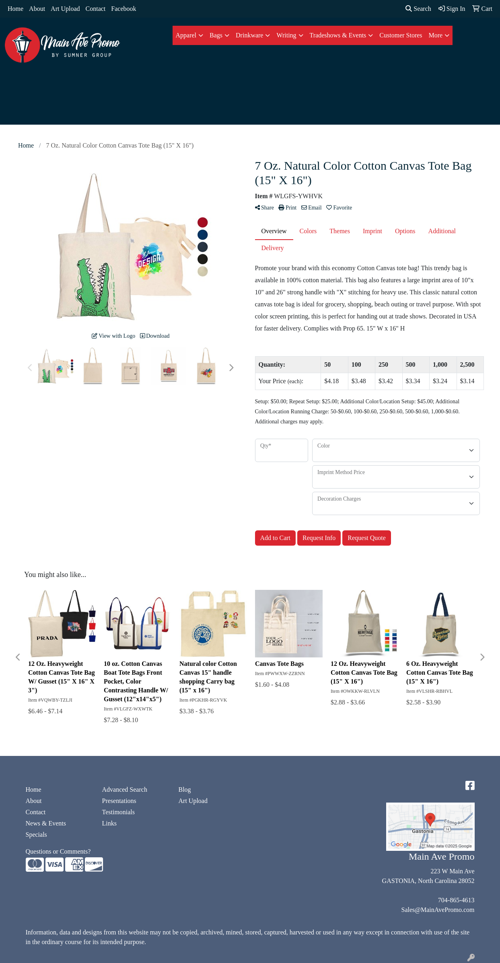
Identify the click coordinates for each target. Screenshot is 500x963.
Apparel (186, 35)
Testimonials (118, 812)
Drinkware (249, 35)
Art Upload (65, 8)
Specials (36, 834)
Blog (185, 789)
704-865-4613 (456, 900)
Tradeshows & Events (338, 35)
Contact (96, 8)
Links (109, 823)
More (436, 35)
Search (418, 8)
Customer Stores (400, 35)
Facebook (123, 8)
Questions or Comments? (58, 851)
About (37, 8)
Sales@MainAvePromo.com (438, 909)
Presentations (119, 800)
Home (15, 8)
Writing (286, 35)
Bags (216, 35)
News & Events (46, 823)
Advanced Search (124, 789)
